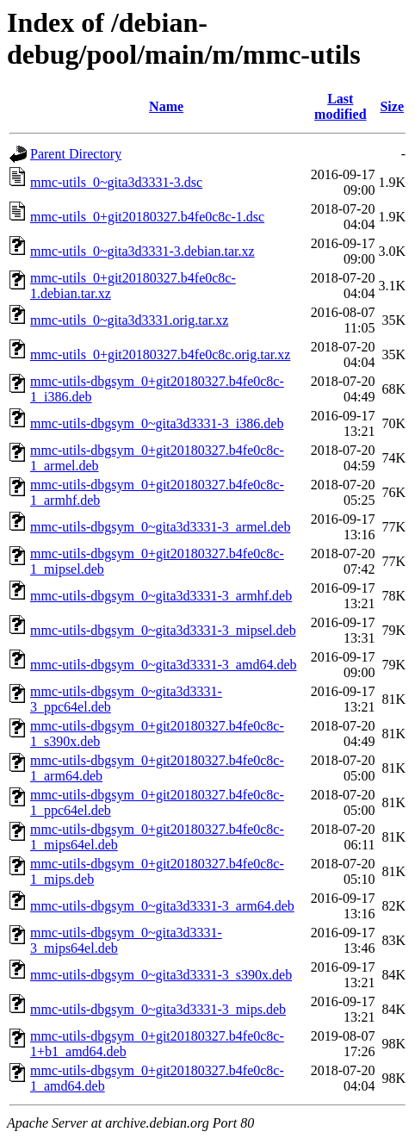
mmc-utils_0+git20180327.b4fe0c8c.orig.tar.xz (160, 354)
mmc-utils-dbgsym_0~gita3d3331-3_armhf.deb (161, 595)
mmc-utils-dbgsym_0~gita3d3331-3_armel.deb (160, 526)
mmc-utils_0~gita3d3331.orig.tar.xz (129, 320)
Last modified (340, 106)
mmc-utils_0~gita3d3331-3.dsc (116, 182)
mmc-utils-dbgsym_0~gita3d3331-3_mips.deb (158, 1009)
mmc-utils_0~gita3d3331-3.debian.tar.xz (142, 251)
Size (392, 106)
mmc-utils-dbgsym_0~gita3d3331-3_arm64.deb (162, 906)
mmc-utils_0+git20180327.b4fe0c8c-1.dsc (147, 216)
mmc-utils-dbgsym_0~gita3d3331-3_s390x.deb (161, 974)
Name (166, 106)
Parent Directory (75, 153)
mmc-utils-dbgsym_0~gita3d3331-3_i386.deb (156, 423)
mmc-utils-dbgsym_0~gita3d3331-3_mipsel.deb (163, 630)
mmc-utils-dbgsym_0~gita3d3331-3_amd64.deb (163, 664)
